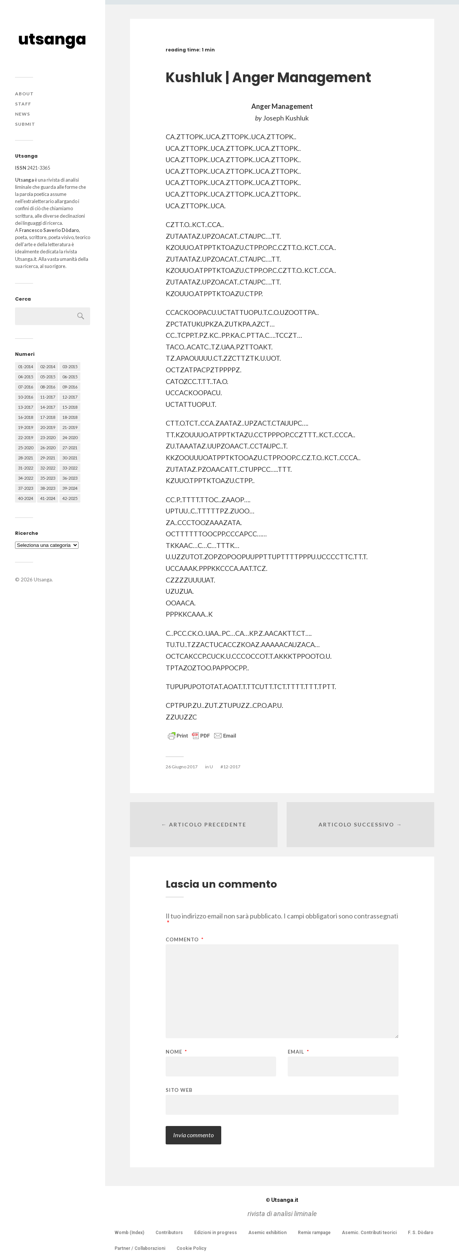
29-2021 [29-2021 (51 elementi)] (47, 457)
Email (298, 1051)
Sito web (179, 1090)
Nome (176, 1051)
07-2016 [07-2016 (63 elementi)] (25, 386)
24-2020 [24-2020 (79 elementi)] (69, 437)
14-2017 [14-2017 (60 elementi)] (47, 407)
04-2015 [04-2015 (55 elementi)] (25, 376)
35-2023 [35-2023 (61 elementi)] (47, 478)
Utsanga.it (282, 1200)
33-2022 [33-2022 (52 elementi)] (69, 467)
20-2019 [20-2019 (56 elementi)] (47, 427)
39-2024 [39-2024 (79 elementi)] (69, 488)
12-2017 (231, 766)
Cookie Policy (191, 1248)
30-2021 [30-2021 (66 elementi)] (69, 457)
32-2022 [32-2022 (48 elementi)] (47, 467)
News (22, 114)
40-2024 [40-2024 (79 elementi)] (25, 498)
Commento (185, 939)
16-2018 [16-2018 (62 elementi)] (25, 417)
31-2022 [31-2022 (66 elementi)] (25, 467)
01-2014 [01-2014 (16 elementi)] (25, 366)
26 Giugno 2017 (182, 766)
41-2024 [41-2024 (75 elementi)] (47, 498)
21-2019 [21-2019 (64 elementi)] (69, 427)
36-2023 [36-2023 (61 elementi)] (69, 478)
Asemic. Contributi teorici (369, 1232)
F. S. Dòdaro (420, 1232)
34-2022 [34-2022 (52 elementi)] (25, 478)
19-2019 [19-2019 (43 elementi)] (25, 427)
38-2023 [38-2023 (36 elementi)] (47, 488)
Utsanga (43, 580)
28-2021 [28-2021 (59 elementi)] (25, 457)
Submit (25, 124)
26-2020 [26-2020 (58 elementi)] (47, 447)
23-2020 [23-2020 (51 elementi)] (47, 437)
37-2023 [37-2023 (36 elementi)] (25, 488)
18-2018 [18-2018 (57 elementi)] (69, 417)
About (24, 93)
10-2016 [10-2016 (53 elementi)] (25, 396)
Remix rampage (314, 1232)
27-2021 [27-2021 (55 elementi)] (69, 447)
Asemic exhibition (267, 1232)
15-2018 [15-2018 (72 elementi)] (69, 407)
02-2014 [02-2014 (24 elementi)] (47, 366)
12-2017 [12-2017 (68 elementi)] (69, 396)
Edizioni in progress (215, 1232)
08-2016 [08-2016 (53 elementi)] (47, 386)
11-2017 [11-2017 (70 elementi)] (47, 396)
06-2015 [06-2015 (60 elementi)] (69, 376)
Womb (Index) (129, 1232)
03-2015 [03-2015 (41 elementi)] (69, 366)
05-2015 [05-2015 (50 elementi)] (47, 376)
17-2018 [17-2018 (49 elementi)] (47, 417)
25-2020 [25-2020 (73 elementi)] (25, 447)
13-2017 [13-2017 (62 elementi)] (25, 407)
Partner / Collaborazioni (140, 1248)
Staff (23, 104)
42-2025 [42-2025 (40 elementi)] (69, 498)
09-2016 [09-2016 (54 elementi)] (69, 386)
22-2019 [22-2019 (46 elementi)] (25, 437)
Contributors (169, 1232)
